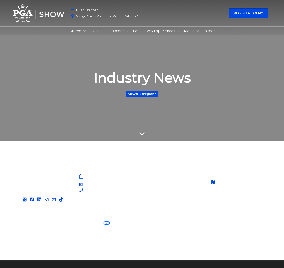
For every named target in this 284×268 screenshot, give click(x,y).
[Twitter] (25, 199)
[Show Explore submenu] (127, 30)
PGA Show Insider (159, 187)
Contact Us (154, 182)
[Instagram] (47, 199)
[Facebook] (32, 199)
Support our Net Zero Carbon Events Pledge (227, 239)
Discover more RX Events (35, 239)
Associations (155, 198)
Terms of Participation (232, 182)
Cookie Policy (52, 223)
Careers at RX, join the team (117, 239)
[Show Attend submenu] (84, 30)
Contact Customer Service (167, 204)
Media (189, 31)
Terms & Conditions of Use (232, 177)
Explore (118, 31)
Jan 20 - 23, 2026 (86, 10)
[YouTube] (54, 199)
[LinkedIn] (39, 199)
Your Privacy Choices (89, 223)
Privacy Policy (24, 223)
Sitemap (152, 177)
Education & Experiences (154, 31)
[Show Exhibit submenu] (105, 30)
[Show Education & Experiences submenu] (178, 30)
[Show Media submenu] (197, 30)
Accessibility (23, 245)
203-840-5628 (96, 190)
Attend (75, 31)
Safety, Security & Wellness (232, 188)
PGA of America (158, 193)
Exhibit (96, 31)
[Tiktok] (61, 199)
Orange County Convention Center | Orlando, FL (107, 16)
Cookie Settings (127, 223)
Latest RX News (75, 239)
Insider (209, 31)
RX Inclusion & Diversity (165, 239)
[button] (248, 13)
